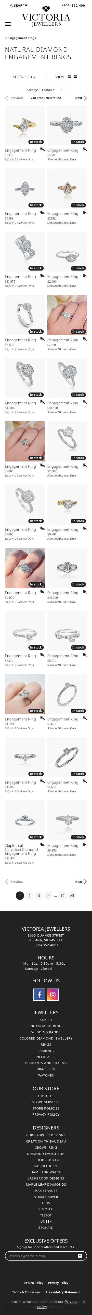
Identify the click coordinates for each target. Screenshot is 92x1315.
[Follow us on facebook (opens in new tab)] (39, 995)
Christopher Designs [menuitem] (46, 1135)
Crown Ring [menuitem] (46, 1147)
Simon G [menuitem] (46, 1209)
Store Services (46, 1102)
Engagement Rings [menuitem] (46, 1026)
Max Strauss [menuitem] (45, 1190)
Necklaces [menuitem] (45, 1057)
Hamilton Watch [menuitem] (45, 1172)
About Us (45, 1096)
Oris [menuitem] (46, 1203)
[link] (74, 5)
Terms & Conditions (26, 1292)
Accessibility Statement (62, 1292)
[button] (18, 5)
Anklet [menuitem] (45, 1020)
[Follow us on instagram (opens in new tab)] (53, 995)
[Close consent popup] (84, 1301)
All (72, 895)
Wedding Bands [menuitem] (46, 1032)
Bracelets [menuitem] (46, 1069)
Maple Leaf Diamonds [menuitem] (46, 1184)
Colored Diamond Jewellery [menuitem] (45, 1038)
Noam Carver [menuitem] (46, 1197)
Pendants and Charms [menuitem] (46, 1063)
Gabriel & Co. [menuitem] (46, 1166)
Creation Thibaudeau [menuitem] (46, 1141)
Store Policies (45, 1108)
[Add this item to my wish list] (41, 149)
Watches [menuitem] (46, 1075)
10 (63, 895)
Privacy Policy (46, 1114)
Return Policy (33, 1283)
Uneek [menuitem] (46, 1221)
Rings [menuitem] (46, 1044)
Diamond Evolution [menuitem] (46, 1153)
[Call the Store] (46, 945)
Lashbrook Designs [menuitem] (46, 1178)
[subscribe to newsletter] (80, 1256)
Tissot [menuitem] (46, 1215)
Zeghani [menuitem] (46, 1227)
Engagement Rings (22, 38)
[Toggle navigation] (8, 24)
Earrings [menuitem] (46, 1050)
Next (78, 98)
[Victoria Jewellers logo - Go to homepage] (46, 16)
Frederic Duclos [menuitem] (46, 1160)
